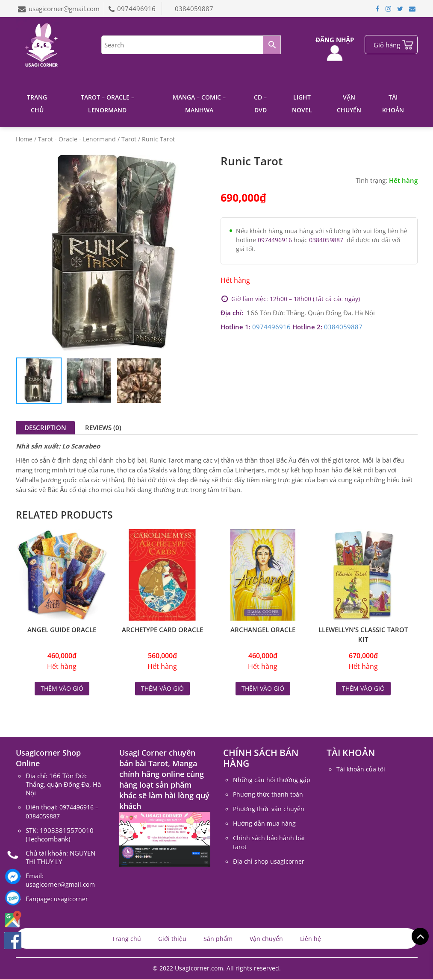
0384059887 (194, 8)
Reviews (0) (103, 427)
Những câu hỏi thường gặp (271, 780)
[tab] (45, 427)
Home (24, 139)
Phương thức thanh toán (268, 794)
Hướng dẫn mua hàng (264, 823)
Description (45, 427)
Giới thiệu (172, 939)
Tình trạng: (371, 180)
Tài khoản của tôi (360, 769)
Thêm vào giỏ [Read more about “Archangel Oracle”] (263, 688)
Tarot (128, 139)
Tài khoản (393, 103)
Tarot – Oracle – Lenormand (107, 103)
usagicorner (71, 899)
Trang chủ (37, 103)
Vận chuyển (349, 103)
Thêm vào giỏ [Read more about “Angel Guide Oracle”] (62, 688)
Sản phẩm (218, 939)
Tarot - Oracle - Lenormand (77, 139)
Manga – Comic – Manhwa (199, 103)
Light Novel (302, 103)
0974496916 (137, 8)
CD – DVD (260, 103)
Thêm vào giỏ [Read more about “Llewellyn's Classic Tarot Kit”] (363, 688)
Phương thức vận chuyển (268, 809)
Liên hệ (310, 939)
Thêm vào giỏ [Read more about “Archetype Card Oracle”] (162, 688)
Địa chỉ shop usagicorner (268, 861)
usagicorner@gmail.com (64, 8)
